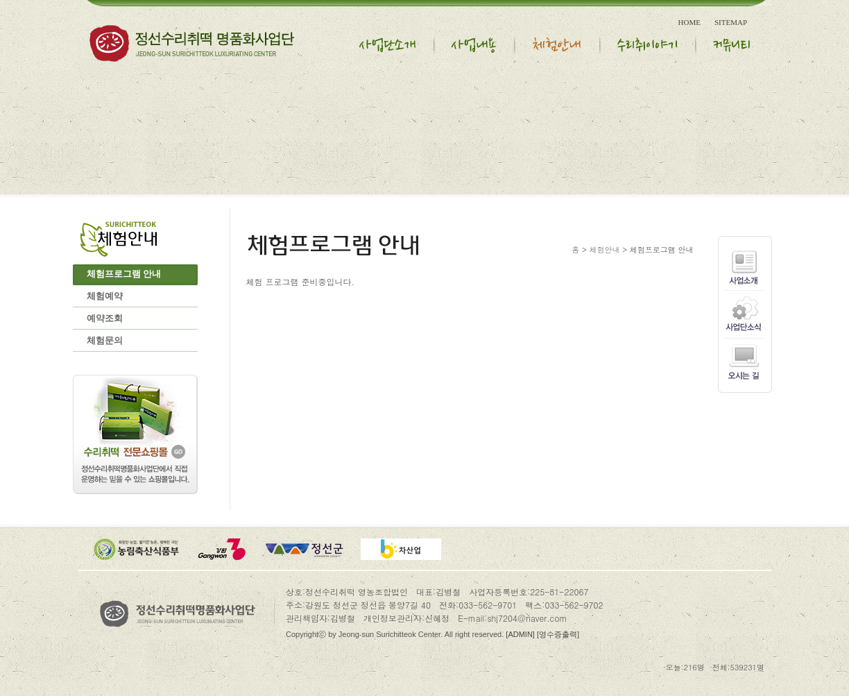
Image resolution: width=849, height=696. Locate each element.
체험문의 (105, 340)
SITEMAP (730, 22)
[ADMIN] (520, 634)
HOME (689, 22)
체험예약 (105, 296)
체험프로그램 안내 (124, 274)
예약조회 (105, 318)
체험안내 (605, 249)
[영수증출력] (558, 634)
